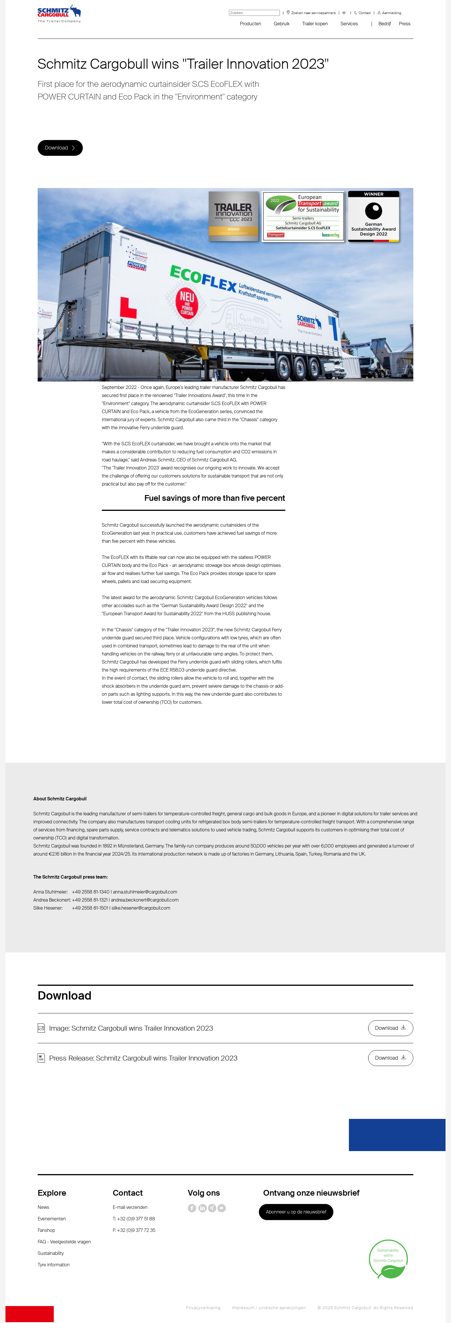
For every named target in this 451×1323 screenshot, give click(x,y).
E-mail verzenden (130, 1208)
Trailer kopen (315, 24)
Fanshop (46, 1231)
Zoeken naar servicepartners (313, 13)
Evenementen (52, 1220)
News (43, 1208)
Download (56, 148)
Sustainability (51, 1254)
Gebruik (282, 24)
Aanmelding (391, 13)
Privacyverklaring (203, 1308)
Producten (250, 24)
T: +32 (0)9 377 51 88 (134, 1220)
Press (404, 24)
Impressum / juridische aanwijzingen (269, 1308)
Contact (365, 13)
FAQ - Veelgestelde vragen (64, 1243)
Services (349, 24)
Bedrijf (385, 24)
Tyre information (54, 1266)
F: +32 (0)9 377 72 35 (134, 1231)
